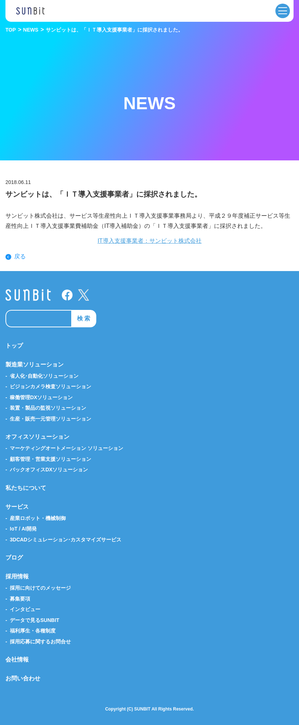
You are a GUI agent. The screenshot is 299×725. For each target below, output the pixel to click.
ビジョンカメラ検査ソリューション (50, 386)
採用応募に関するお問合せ (40, 641)
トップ (14, 346)
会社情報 (17, 659)
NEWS (31, 30)
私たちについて (25, 488)
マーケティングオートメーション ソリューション (66, 448)
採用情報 (17, 576)
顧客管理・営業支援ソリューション (50, 459)
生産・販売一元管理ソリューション (50, 419)
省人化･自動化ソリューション (44, 376)
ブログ (14, 557)
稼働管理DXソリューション (41, 397)
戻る (20, 256)
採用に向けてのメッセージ (40, 588)
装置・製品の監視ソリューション (48, 408)
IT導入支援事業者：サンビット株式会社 (149, 241)
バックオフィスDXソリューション (49, 469)
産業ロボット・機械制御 (38, 518)
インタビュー (25, 609)
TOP (10, 30)
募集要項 (20, 599)
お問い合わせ (22, 678)
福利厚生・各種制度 (33, 631)
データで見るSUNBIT (34, 620)
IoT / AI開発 (23, 529)
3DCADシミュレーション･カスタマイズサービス (65, 539)
